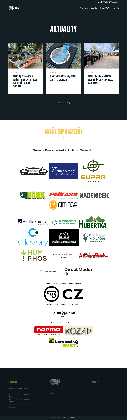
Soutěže (94, 8)
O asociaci (84, 8)
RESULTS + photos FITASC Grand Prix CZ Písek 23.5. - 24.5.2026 (101, 79)
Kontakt (116, 8)
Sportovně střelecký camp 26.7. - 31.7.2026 (63, 77)
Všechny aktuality (63, 103)
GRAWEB (73, 418)
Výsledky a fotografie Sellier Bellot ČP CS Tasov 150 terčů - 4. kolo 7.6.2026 (25, 81)
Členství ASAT (105, 8)
